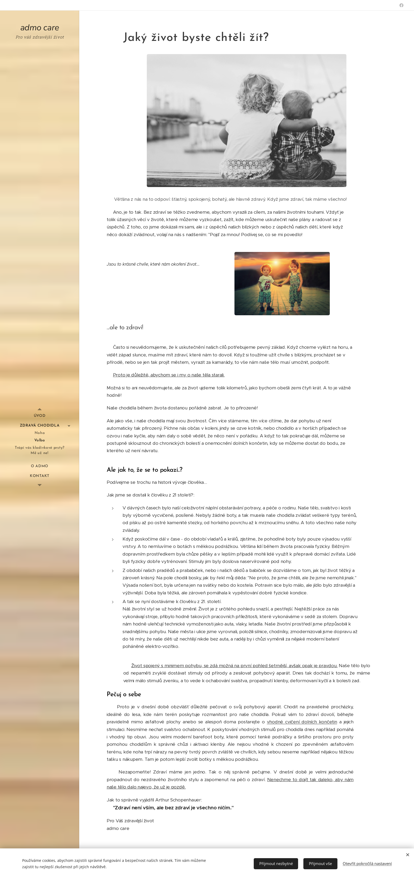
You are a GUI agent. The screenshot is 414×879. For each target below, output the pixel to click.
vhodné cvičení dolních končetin (302, 722)
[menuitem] (40, 416)
